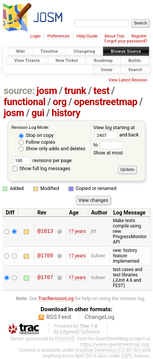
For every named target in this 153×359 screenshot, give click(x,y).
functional (25, 101)
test (101, 90)
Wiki (20, 51)
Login (35, 36)
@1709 (45, 256)
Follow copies (37, 142)
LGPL (127, 356)
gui (37, 113)
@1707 (45, 277)
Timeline (49, 51)
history (66, 113)
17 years (77, 231)
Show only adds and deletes (52, 148)
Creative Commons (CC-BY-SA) (108, 350)
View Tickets (27, 60)
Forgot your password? (125, 41)
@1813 (45, 231)
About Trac (114, 36)
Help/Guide (87, 36)
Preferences (58, 36)
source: (19, 90)
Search (135, 69)
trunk (75, 90)
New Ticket (67, 60)
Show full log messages (41, 168)
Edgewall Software (80, 332)
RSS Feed (58, 317)
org (60, 101)
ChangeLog (99, 317)
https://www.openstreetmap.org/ (115, 344)
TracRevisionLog (56, 298)
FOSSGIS (64, 338)
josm (46, 90)
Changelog (84, 51)
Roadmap (103, 60)
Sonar (107, 69)
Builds (135, 60)
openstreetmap (105, 101)
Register (138, 36)
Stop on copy (36, 135)
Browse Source (126, 51)
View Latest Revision (128, 80)
